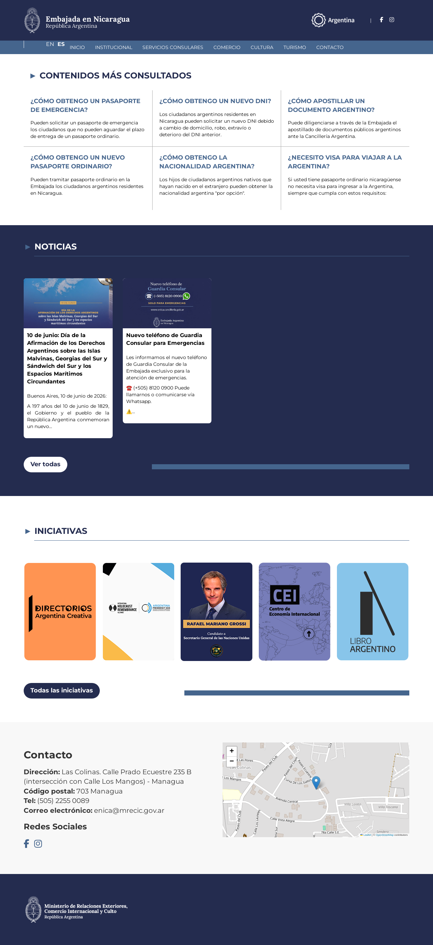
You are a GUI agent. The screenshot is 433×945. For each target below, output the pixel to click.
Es (405, 20)
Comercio (191, 47)
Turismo (259, 47)
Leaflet (365, 834)
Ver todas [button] (45, 464)
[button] (316, 783)
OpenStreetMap (385, 834)
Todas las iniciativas (61, 690)
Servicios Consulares (137, 47)
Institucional (77, 47)
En (392, 20)
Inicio (41, 47)
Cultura (226, 47)
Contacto (294, 47)
